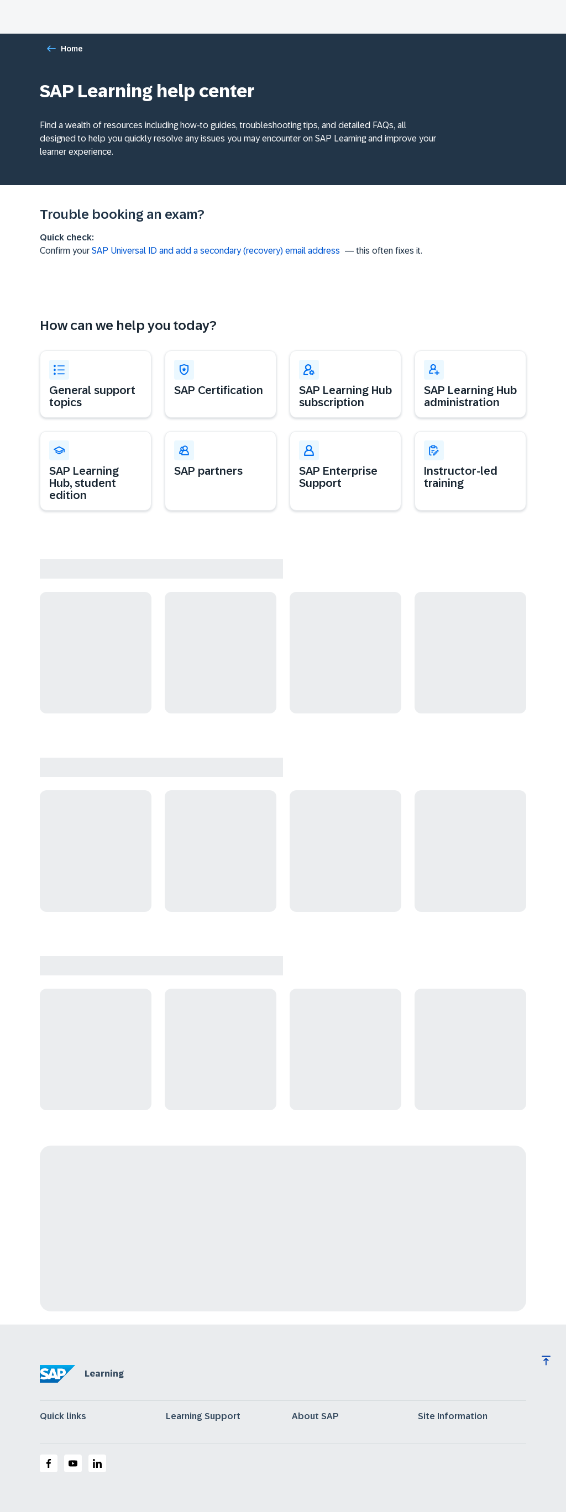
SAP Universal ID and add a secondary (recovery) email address (216, 250)
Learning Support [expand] (203, 1416)
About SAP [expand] (315, 1416)
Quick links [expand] (63, 1416)
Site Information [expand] (453, 1416)
